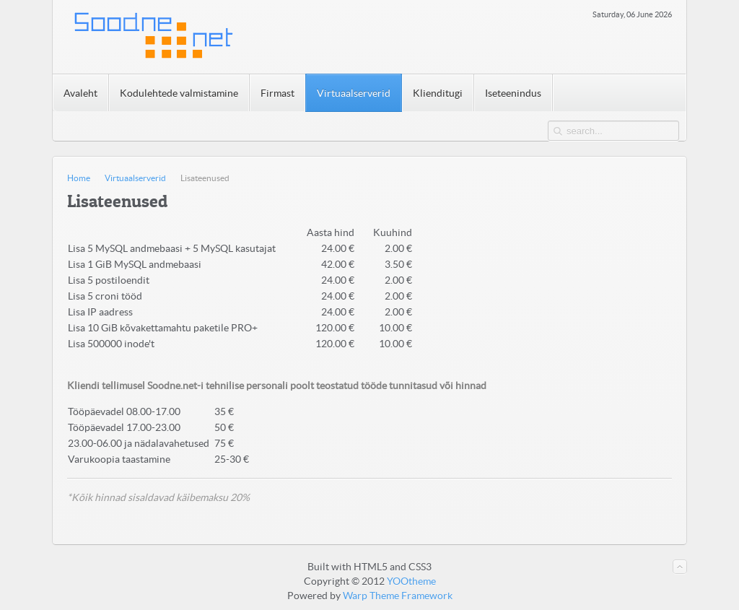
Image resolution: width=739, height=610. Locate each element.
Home (78, 178)
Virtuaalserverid (135, 178)
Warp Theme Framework (397, 595)
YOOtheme (411, 581)
